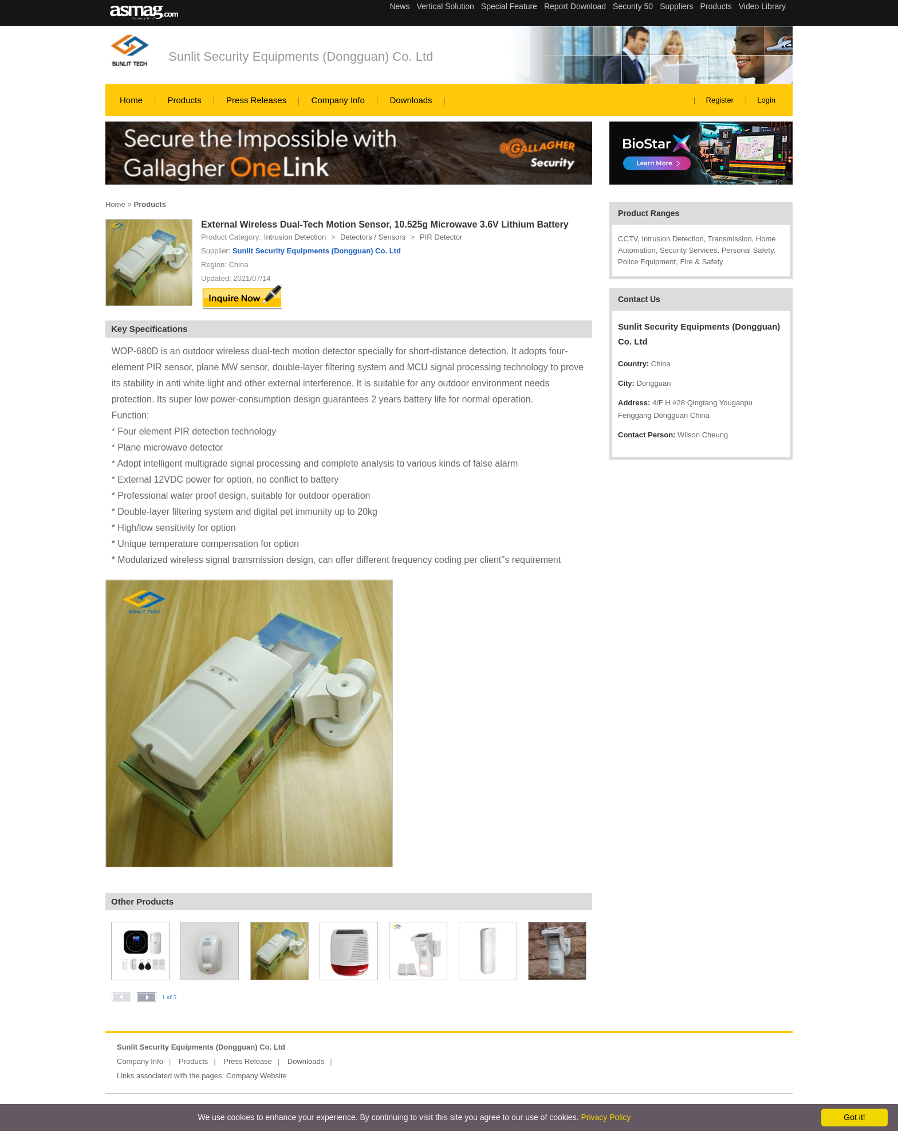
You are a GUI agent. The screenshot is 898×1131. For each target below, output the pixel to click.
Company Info (338, 100)
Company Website (256, 1075)
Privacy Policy (606, 1117)
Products (184, 100)
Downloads (410, 100)
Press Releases (256, 100)
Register (720, 100)
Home (131, 100)
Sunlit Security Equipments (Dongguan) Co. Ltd (300, 56)
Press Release (247, 1061)
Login (766, 100)
